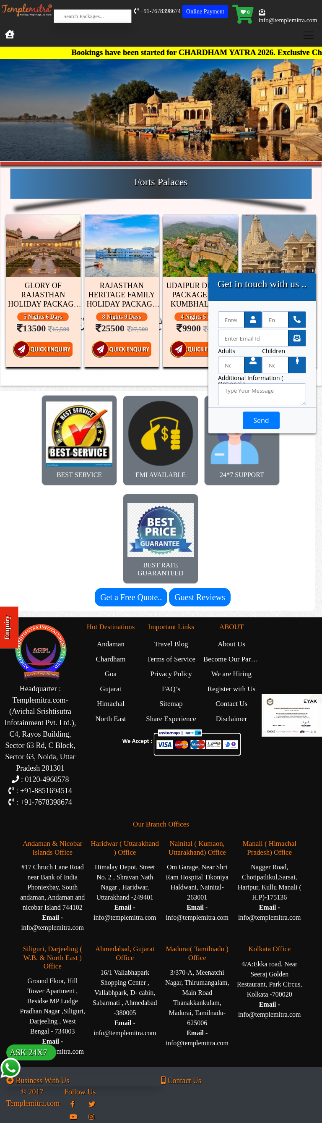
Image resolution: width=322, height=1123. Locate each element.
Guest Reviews (199, 597)
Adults (226, 351)
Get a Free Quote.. (131, 597)
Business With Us (37, 1080)
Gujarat (111, 689)
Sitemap (171, 704)
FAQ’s (171, 689)
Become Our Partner (232, 659)
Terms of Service (171, 659)
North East (110, 719)
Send (261, 420)
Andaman (111, 644)
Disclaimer (231, 719)
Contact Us (231, 704)
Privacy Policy (171, 674)
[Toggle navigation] (308, 35)
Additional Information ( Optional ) (250, 378)
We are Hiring (231, 674)
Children (273, 351)
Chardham (111, 659)
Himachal (111, 704)
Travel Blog (171, 644)
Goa (111, 674)
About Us (231, 644)
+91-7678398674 (157, 11)
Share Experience (171, 719)
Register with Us (231, 689)
